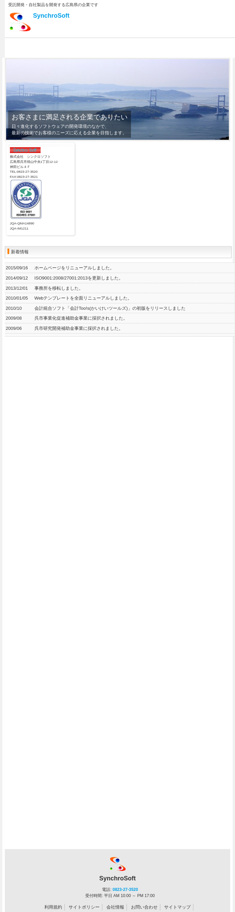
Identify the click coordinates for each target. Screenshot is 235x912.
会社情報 (115, 907)
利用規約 (53, 907)
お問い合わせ (144, 907)
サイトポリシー (84, 907)
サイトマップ (177, 907)
